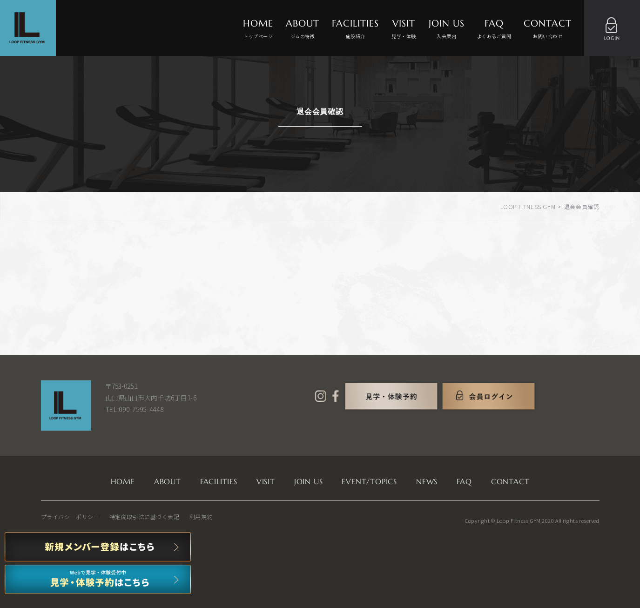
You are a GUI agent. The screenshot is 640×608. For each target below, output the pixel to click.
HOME (258, 29)
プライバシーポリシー (70, 516)
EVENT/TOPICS (369, 481)
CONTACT (548, 29)
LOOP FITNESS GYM (528, 206)
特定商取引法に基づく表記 (144, 516)
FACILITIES (355, 29)
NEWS (427, 481)
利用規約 (201, 516)
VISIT (403, 29)
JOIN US (447, 29)
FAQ (494, 29)
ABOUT (302, 29)
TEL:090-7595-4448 (134, 409)
